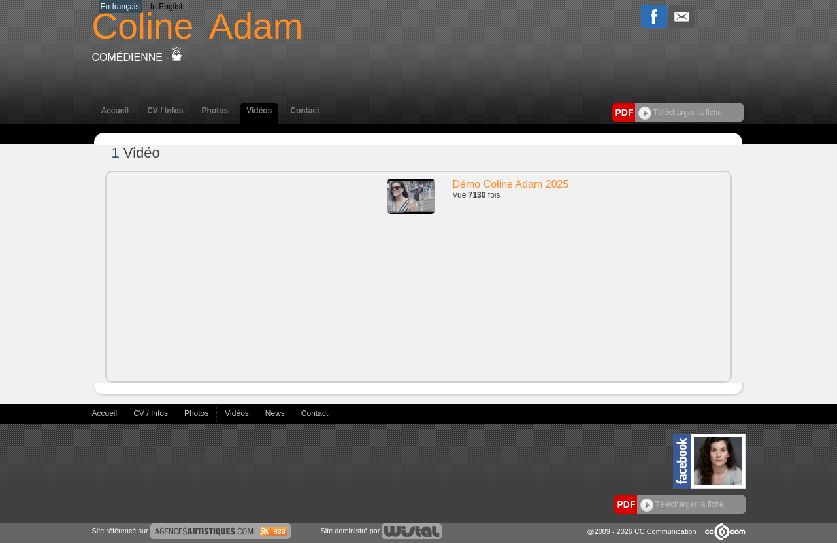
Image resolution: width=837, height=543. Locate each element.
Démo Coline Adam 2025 (511, 184)
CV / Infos (165, 110)
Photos (215, 110)
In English (167, 6)
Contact (305, 110)
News (276, 413)
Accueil (115, 110)
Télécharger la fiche (680, 112)
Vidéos (259, 110)
